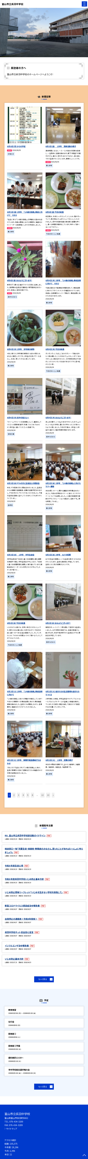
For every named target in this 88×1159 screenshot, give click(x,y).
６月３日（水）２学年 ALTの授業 (58, 554)
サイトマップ (11, 1128)
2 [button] (13, 795)
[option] (44, 32)
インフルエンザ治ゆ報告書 (17, 945)
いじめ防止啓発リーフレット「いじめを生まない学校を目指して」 (34, 892)
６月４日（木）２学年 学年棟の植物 (20, 349)
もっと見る (42, 979)
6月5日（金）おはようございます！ (19, 280)
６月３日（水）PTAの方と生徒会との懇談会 (23, 483)
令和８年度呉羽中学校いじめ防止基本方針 (24, 879)
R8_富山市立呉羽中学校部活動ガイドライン (25, 835)
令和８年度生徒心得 (14, 865)
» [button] (53, 795)
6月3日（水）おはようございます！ (58, 623)
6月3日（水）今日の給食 (16, 623)
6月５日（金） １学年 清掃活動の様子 (60, 146)
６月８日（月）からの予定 (16, 146)
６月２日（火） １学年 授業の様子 (59, 760)
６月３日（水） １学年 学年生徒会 (20, 554)
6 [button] (32, 795)
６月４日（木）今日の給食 (54, 349)
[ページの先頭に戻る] (84, 1155)
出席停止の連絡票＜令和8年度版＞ (21, 918)
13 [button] (48, 795)
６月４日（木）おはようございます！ (58, 417)
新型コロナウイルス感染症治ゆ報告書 (22, 905)
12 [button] (42, 795)
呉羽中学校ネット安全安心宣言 (19, 932)
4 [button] (23, 795)
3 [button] (18, 795)
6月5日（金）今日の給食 (54, 212)
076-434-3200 (16, 1121)
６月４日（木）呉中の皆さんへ (18, 417)
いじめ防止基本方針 (14, 958)
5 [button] (27, 795)
